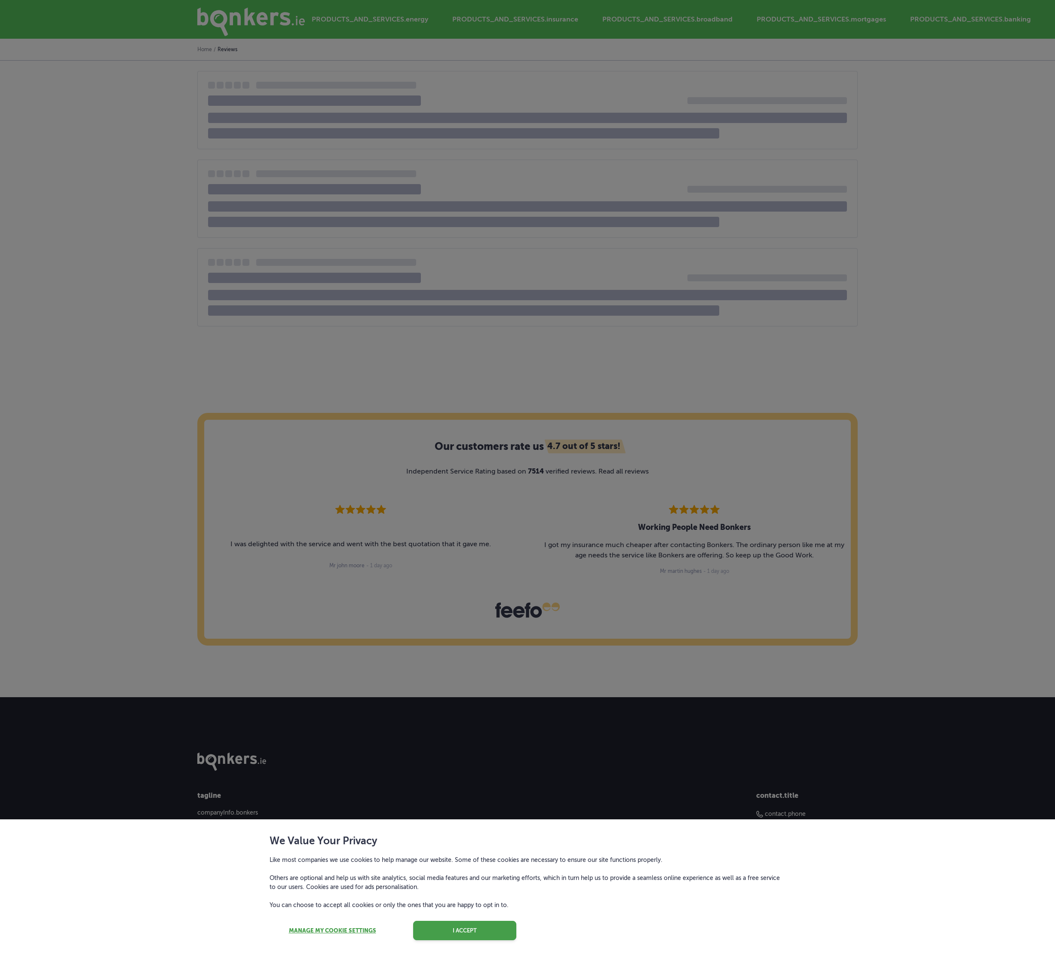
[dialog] (527, 483)
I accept (465, 930)
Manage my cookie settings (332, 930)
